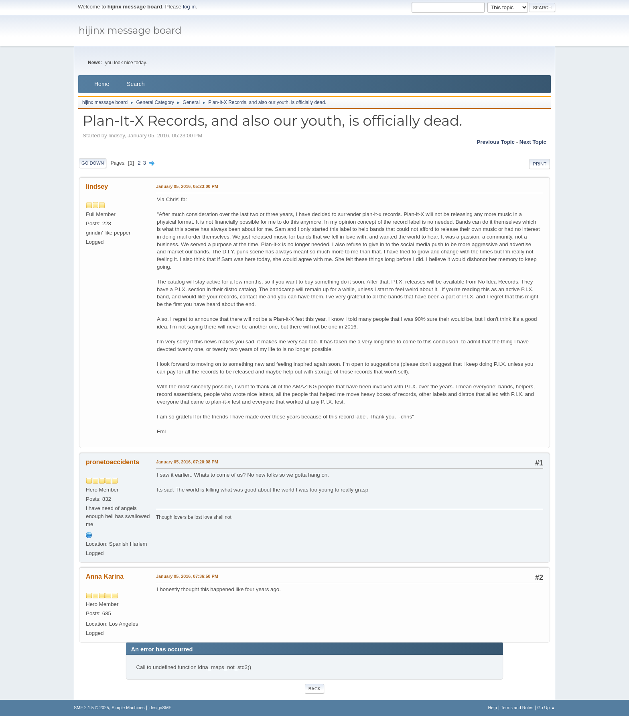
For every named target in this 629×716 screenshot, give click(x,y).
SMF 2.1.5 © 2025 (91, 707)
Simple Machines (128, 707)
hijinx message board (130, 30)
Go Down (92, 163)
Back (314, 688)
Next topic (532, 142)
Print (539, 163)
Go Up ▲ (546, 707)
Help (492, 707)
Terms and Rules (517, 707)
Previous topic (496, 142)
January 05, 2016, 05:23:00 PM (187, 186)
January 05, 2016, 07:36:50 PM (187, 576)
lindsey (97, 186)
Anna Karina (105, 576)
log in (189, 7)
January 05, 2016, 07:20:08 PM (187, 461)
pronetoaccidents (112, 462)
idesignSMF (159, 707)
